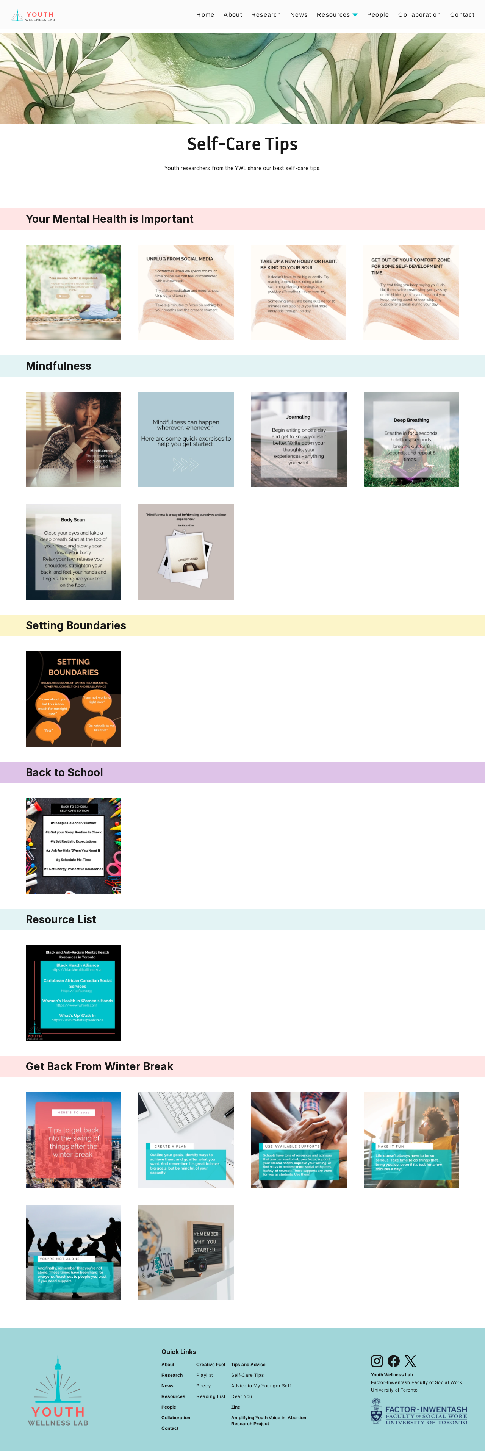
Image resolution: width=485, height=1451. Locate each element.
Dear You (241, 1396)
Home (205, 14)
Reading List (210, 1396)
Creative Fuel (210, 1364)
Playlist (204, 1375)
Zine (235, 1407)
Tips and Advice (248, 1364)
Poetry (203, 1385)
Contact (462, 14)
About (233, 14)
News (299, 14)
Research (266, 14)
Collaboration (419, 14)
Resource (172, 1396)
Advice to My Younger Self (261, 1385)
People (378, 14)
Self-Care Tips (247, 1375)
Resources (333, 14)
